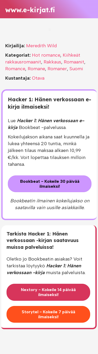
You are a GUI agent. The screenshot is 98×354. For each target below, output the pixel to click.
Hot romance (46, 55)
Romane (36, 69)
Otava (38, 78)
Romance (15, 69)
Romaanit (74, 62)
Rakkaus (52, 62)
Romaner (57, 69)
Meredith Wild (41, 46)
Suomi (76, 69)
